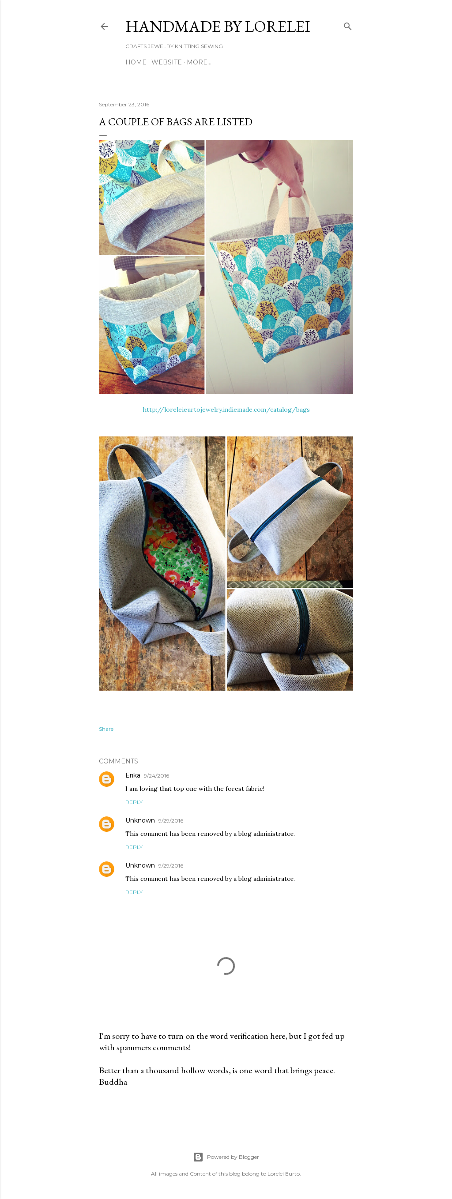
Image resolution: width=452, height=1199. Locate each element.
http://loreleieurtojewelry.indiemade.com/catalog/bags (226, 409)
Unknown (140, 820)
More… (199, 62)
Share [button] (106, 728)
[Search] (348, 24)
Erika (132, 775)
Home (136, 62)
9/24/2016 (156, 775)
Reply (134, 802)
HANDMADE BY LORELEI (217, 26)
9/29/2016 (170, 820)
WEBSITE (166, 62)
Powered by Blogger (226, 1157)
